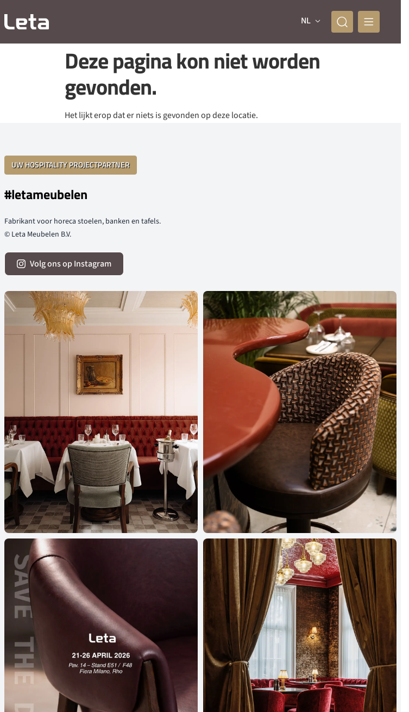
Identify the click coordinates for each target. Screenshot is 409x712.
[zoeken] (342, 21)
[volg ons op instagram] (64, 264)
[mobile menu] (368, 21)
